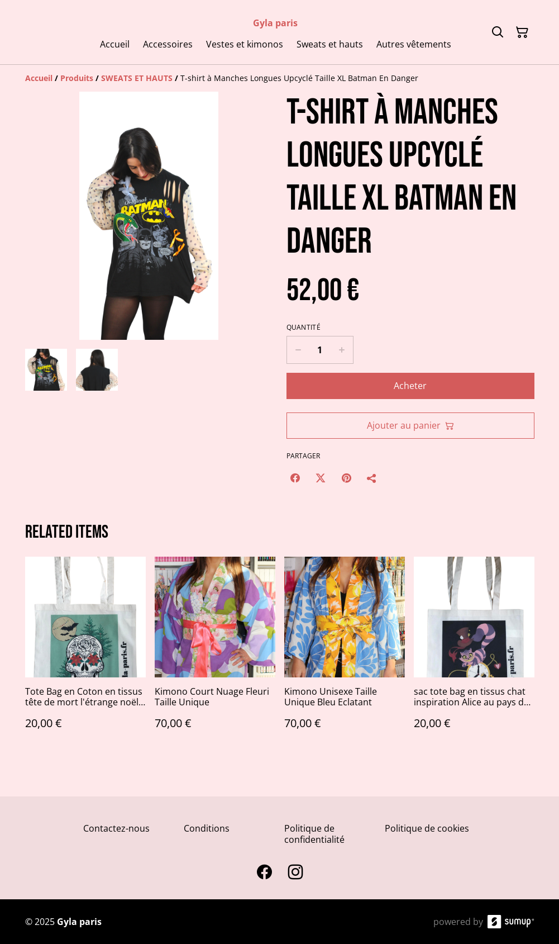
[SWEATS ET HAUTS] (137, 78)
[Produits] (76, 78)
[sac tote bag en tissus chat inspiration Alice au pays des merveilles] (474, 654)
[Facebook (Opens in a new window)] (294, 477)
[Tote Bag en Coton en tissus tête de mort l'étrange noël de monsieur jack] (85, 654)
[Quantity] (320, 350)
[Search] (497, 32)
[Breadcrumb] (279, 78)
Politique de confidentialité (314, 833)
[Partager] (372, 477)
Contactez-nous (116, 828)
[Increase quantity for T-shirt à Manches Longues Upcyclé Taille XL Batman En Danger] (342, 350)
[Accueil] (38, 78)
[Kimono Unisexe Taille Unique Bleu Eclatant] (344, 654)
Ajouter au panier (410, 425)
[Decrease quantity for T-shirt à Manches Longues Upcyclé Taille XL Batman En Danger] (297, 350)
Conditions (207, 828)
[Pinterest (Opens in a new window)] (346, 477)
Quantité (303, 327)
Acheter (410, 386)
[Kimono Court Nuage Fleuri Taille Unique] (215, 654)
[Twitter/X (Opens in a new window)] (320, 477)
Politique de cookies (427, 828)
